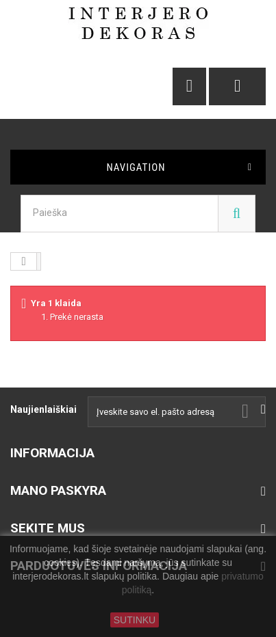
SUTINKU (134, 619)
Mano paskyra (58, 490)
